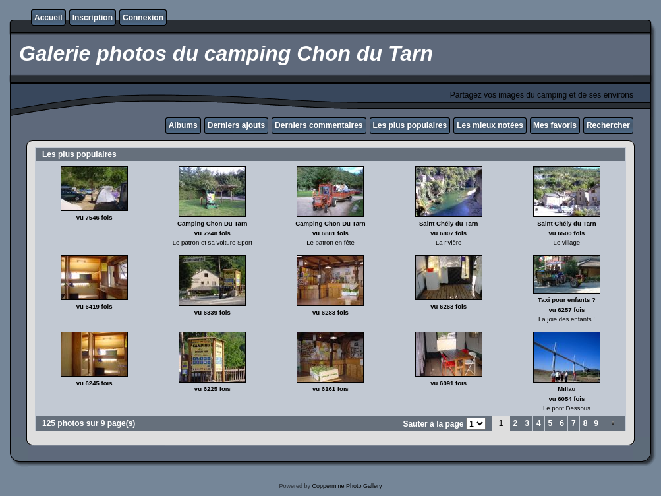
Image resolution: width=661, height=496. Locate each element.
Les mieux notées (490, 125)
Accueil (48, 17)
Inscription (92, 17)
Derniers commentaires (318, 125)
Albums (183, 125)
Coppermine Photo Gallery (347, 486)
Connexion (143, 17)
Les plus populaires (410, 125)
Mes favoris (555, 125)
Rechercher (608, 125)
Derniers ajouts (236, 125)
